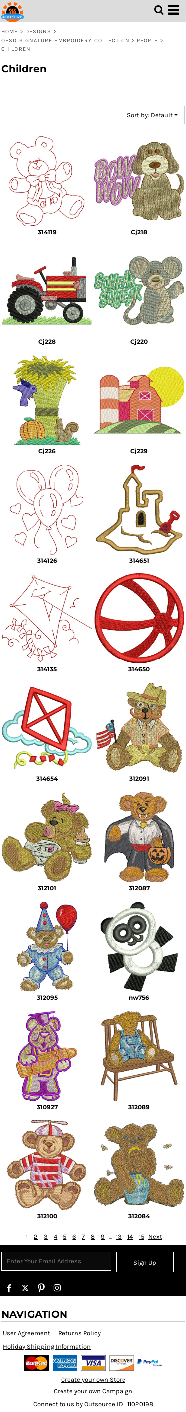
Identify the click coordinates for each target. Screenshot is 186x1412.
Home (9, 31)
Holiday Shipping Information (47, 1346)
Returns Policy (79, 1333)
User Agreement (26, 1333)
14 (130, 1236)
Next (155, 1236)
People (147, 40)
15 (141, 1236)
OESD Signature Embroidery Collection (65, 40)
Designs (38, 31)
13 (119, 1236)
